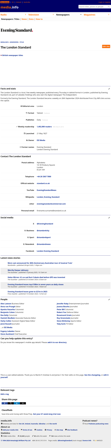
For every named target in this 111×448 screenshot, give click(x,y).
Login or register (105, 2)
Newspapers (14, 42)
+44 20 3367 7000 (44, 176)
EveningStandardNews (46, 190)
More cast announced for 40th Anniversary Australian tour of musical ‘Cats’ (40, 263)
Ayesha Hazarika (8, 309)
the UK (21, 424)
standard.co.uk (43, 183)
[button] (5, 403)
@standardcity (43, 230)
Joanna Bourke (63, 306)
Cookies (39, 430)
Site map (59, 430)
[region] (55, 72)
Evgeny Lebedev (7, 331)
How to (39, 19)
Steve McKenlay (63, 321)
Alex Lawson (6, 303)
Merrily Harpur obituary (18, 270)
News (24, 19)
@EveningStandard (45, 224)
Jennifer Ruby (62, 303)
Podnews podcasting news (98, 424)
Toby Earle (61, 324)
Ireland (18, 2)
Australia (27, 2)
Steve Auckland (7, 334)
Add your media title (10, 430)
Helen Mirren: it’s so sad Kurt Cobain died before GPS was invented (36, 277)
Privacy (49, 430)
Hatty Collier (6, 321)
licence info (87, 440)
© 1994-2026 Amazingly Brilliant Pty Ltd (15, 440)
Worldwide (5, 2)
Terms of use (27, 430)
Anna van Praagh (8, 306)
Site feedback (72, 430)
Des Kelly (4, 315)
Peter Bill (61, 309)
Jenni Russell (6, 324)
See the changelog (92, 375)
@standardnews (44, 244)
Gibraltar (42, 424)
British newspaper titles (12, 55)
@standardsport (44, 237)
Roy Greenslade (63, 318)
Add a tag (5, 394)
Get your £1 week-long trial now (47, 414)
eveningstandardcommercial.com (51, 204)
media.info (5, 42)
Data (31, 19)
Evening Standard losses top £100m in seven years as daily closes (36, 284)
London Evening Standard (48, 251)
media (10, 7)
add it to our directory (57, 342)
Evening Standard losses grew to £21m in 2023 (27, 291)
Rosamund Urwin (64, 315)
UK (13, 2)
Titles (17, 19)
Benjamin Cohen (8, 312)
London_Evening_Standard (48, 197)
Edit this (106, 46)
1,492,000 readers (44, 126)
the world (53, 424)
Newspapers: (7, 19)
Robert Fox (61, 312)
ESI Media (41, 140)
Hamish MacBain (8, 318)
